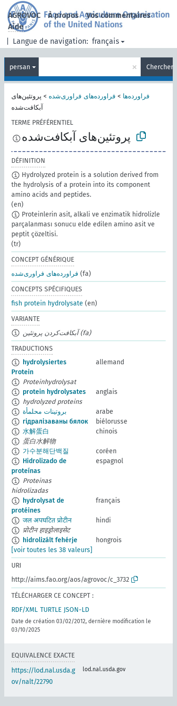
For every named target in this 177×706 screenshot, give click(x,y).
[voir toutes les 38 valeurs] (52, 550)
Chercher (159, 67)
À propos (63, 15)
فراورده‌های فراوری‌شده (82, 96)
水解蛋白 (36, 431)
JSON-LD (76, 610)
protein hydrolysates (54, 392)
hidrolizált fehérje (50, 540)
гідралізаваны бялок (55, 421)
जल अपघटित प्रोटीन (47, 520)
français (105, 41)
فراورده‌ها (136, 96)
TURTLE (50, 610)
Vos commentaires (118, 15)
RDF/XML (24, 610)
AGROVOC (24, 15)
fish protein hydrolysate (47, 303)
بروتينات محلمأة (45, 412)
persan (19, 67)
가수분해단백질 (46, 451)
